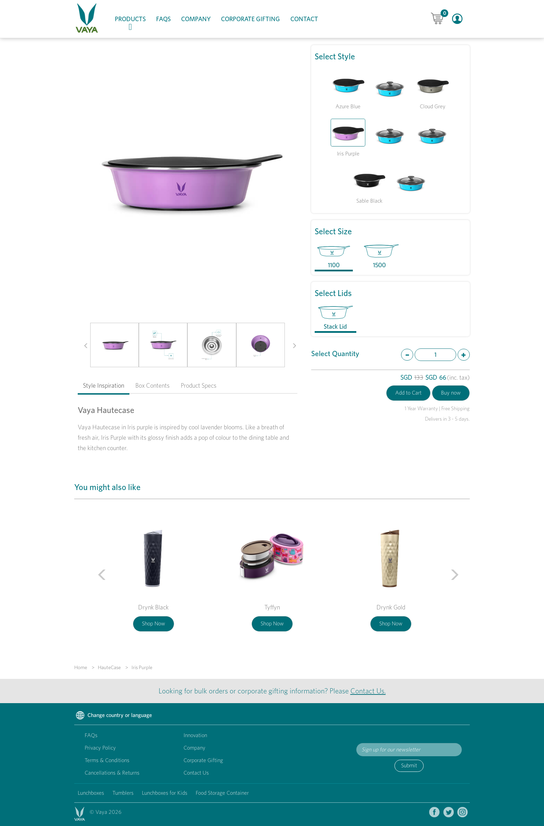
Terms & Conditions (107, 760)
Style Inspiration (103, 385)
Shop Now (153, 623)
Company (196, 19)
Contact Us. (368, 690)
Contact (304, 19)
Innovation (195, 735)
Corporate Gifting (250, 19)
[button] (83, 345)
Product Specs (198, 385)
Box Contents (152, 385)
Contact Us (196, 772)
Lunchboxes (91, 793)
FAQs (163, 19)
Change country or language (113, 715)
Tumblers (123, 793)
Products (133, 23)
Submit (409, 765)
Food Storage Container (222, 793)
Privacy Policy (100, 747)
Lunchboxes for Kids (164, 793)
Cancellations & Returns (112, 772)
